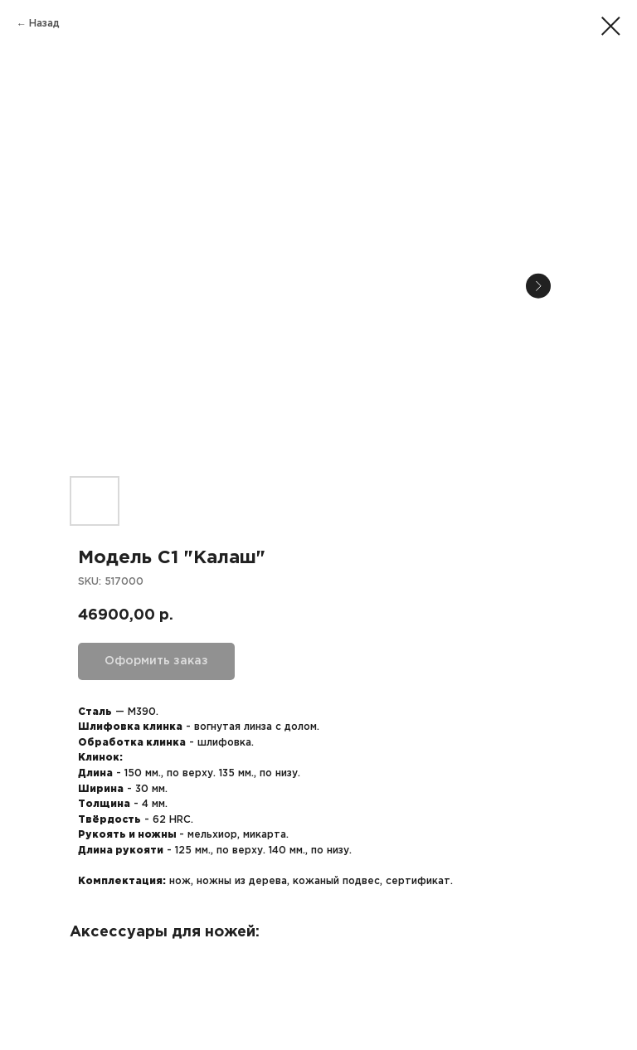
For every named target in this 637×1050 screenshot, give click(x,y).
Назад (44, 23)
